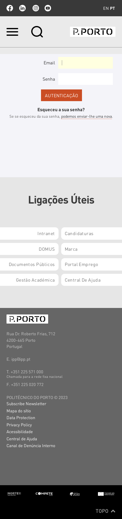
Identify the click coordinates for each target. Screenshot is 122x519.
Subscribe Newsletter (26, 403)
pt (112, 8)
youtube (48, 8)
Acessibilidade (20, 431)
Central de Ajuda (22, 438)
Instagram (35, 8)
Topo (105, 511)
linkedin (22, 8)
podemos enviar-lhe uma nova (86, 116)
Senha (49, 79)
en (106, 8)
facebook (10, 8)
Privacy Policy (19, 424)
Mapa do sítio (19, 410)
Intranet (46, 233)
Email (49, 62)
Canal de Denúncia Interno (31, 445)
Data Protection (21, 417)
